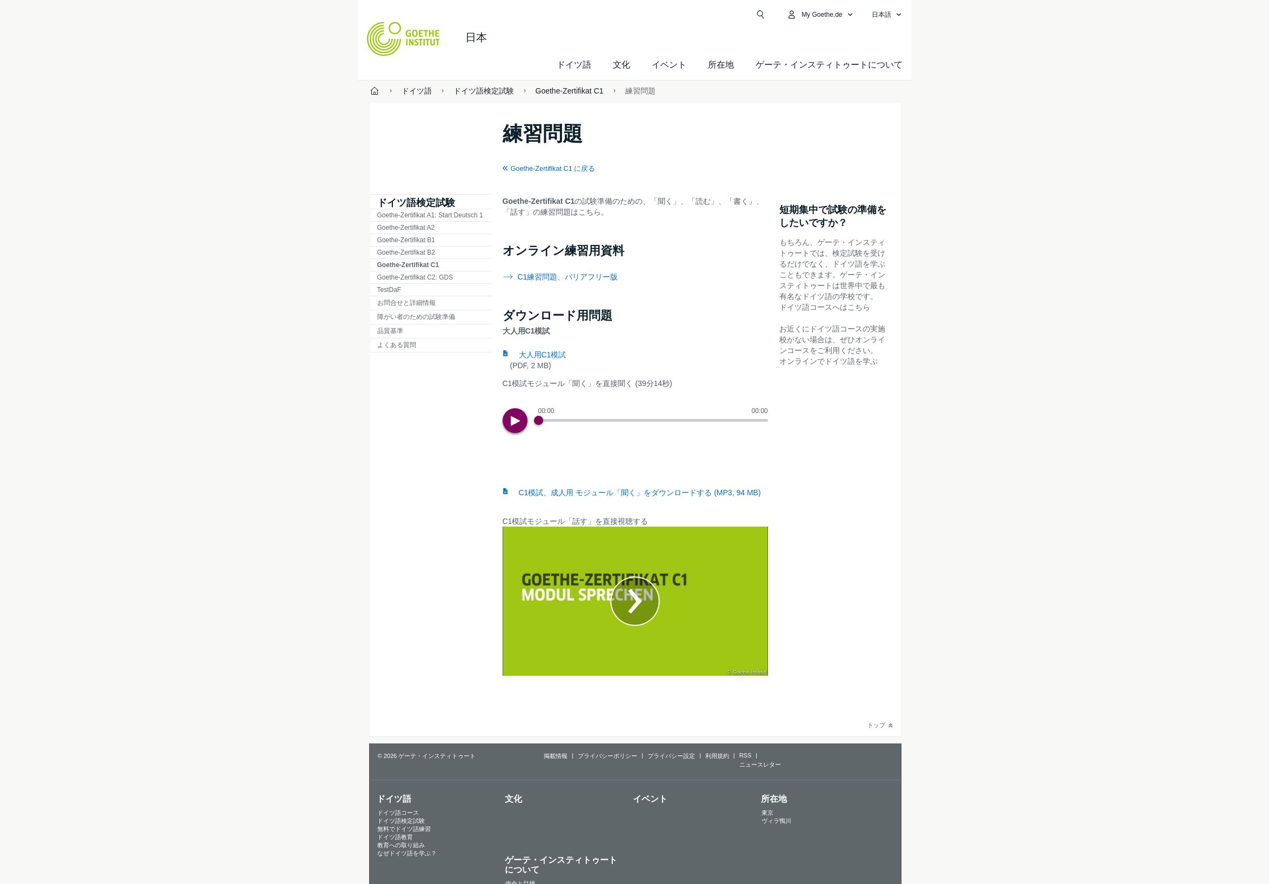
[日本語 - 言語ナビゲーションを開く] (887, 15)
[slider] (653, 420)
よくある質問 (396, 345)
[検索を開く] (760, 14)
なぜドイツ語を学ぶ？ (407, 853)
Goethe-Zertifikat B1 (406, 240)
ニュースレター (760, 764)
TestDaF (389, 290)
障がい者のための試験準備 (416, 317)
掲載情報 (555, 756)
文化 (513, 798)
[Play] (515, 420)
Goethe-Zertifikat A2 (406, 227)
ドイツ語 (574, 64)
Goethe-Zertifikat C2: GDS (415, 277)
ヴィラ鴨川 (776, 820)
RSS (745, 755)
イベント (650, 798)
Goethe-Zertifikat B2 (406, 252)
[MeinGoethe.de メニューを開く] (819, 15)
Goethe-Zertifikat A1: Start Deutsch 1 (430, 215)
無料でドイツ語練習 (404, 829)
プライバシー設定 (671, 756)
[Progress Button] (538, 420)
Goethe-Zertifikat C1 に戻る (553, 168)
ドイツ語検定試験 (416, 202)
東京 (767, 812)
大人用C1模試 (542, 354)
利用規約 (717, 756)
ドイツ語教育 (395, 837)
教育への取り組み (401, 845)
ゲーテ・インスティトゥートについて (829, 64)
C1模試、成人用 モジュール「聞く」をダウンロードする (640, 492)
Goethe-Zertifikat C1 (408, 265)
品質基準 (390, 331)
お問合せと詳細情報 (406, 303)
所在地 (721, 64)
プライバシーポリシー (607, 756)
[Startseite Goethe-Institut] (403, 39)
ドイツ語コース (398, 812)
